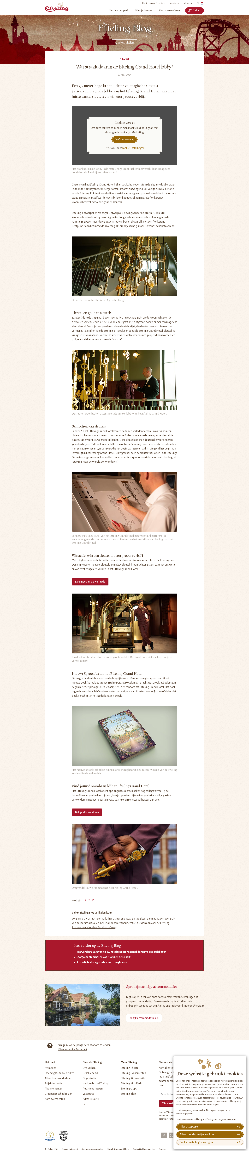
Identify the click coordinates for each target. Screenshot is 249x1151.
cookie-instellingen (133, 148)
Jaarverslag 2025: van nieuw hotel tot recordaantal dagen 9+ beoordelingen (121, 951)
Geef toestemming (124, 139)
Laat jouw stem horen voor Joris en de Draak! (104, 957)
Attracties (50, 1068)
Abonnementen (53, 1088)
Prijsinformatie (53, 1083)
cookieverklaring (228, 1101)
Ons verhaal (89, 1068)
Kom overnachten (55, 1099)
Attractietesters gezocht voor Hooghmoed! (102, 962)
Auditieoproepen (93, 1088)
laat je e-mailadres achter (105, 918)
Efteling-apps (129, 1088)
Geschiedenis (90, 1073)
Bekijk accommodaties (142, 1018)
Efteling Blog (128, 1093)
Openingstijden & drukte (59, 1073)
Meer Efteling (129, 1062)
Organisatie (89, 1078)
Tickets (194, 10)
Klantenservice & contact (153, 3)
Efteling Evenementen (133, 1073)
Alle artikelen (126, 42)
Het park (50, 1062)
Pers (85, 1104)
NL (200, 4)
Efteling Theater (130, 1068)
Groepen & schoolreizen (58, 1093)
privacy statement (194, 1110)
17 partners (195, 1081)
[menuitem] (119, 10)
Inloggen (188, 3)
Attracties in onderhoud (58, 1078)
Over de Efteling (92, 1062)
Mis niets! (167, 1103)
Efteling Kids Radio (132, 1083)
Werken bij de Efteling (95, 1083)
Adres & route (91, 1099)
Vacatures (174, 3)
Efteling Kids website (133, 1078)
